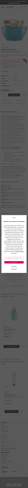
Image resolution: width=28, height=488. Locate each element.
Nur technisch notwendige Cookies (14, 258)
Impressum (14, 266)
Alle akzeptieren (14, 262)
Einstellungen (19, 251)
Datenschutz (14, 268)
